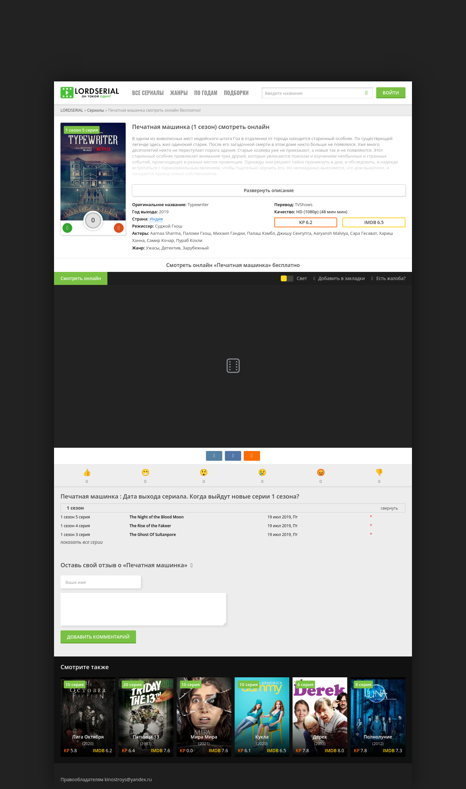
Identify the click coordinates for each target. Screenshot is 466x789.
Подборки (236, 93)
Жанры (179, 93)
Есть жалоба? (388, 278)
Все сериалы (148, 93)
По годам (205, 93)
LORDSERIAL (72, 110)
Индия (156, 219)
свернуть (389, 508)
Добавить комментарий (98, 637)
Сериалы (95, 110)
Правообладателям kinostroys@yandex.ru (106, 779)
